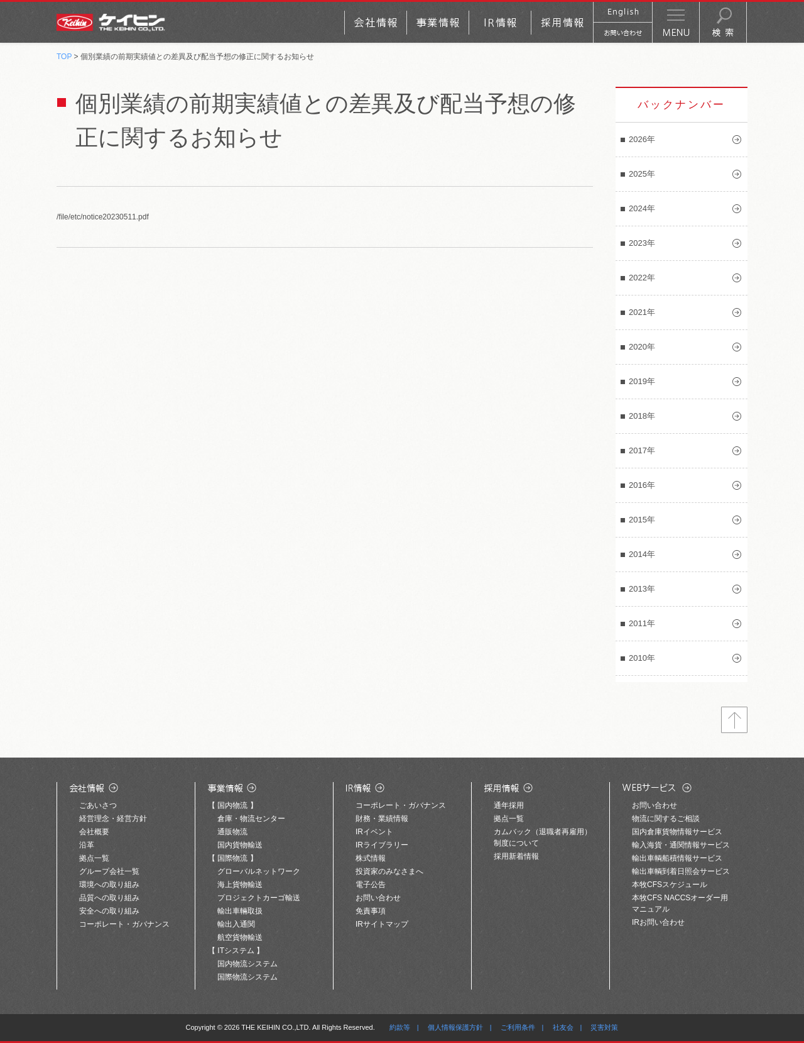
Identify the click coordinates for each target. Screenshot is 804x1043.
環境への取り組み (109, 884)
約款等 (399, 1027)
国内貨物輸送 (240, 845)
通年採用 (509, 805)
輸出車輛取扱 (240, 911)
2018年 (642, 416)
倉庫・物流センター (251, 818)
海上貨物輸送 (240, 884)
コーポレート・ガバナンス (124, 924)
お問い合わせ (378, 897)
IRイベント (374, 831)
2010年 (642, 658)
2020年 (642, 346)
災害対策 (604, 1027)
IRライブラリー (382, 845)
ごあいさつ (98, 805)
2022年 (642, 277)
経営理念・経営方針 (113, 818)
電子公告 (371, 884)
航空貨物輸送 (240, 937)
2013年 (642, 588)
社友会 (563, 1027)
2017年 (642, 450)
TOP (64, 56)
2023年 (642, 243)
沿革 (86, 845)
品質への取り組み (109, 897)
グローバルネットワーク (258, 871)
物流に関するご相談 (666, 818)
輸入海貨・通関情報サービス (681, 845)
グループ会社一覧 (109, 871)
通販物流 (232, 831)
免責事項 (371, 911)
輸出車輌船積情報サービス (677, 858)
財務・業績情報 (382, 818)
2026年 (642, 139)
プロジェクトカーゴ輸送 (258, 897)
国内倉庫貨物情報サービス (677, 831)
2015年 (642, 519)
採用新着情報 (516, 856)
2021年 (642, 312)
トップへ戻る (734, 720)
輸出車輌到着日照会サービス (681, 871)
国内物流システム (247, 963)
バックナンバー (681, 105)
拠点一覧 (94, 858)
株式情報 (371, 858)
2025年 (642, 174)
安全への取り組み (109, 911)
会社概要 (94, 831)
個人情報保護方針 (455, 1027)
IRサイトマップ (382, 924)
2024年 (642, 208)
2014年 (642, 554)
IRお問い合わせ (658, 922)
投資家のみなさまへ (389, 871)
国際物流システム (247, 977)
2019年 (642, 381)
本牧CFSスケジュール (669, 884)
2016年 (642, 485)
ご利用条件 (518, 1027)
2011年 (642, 623)
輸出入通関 (236, 924)
